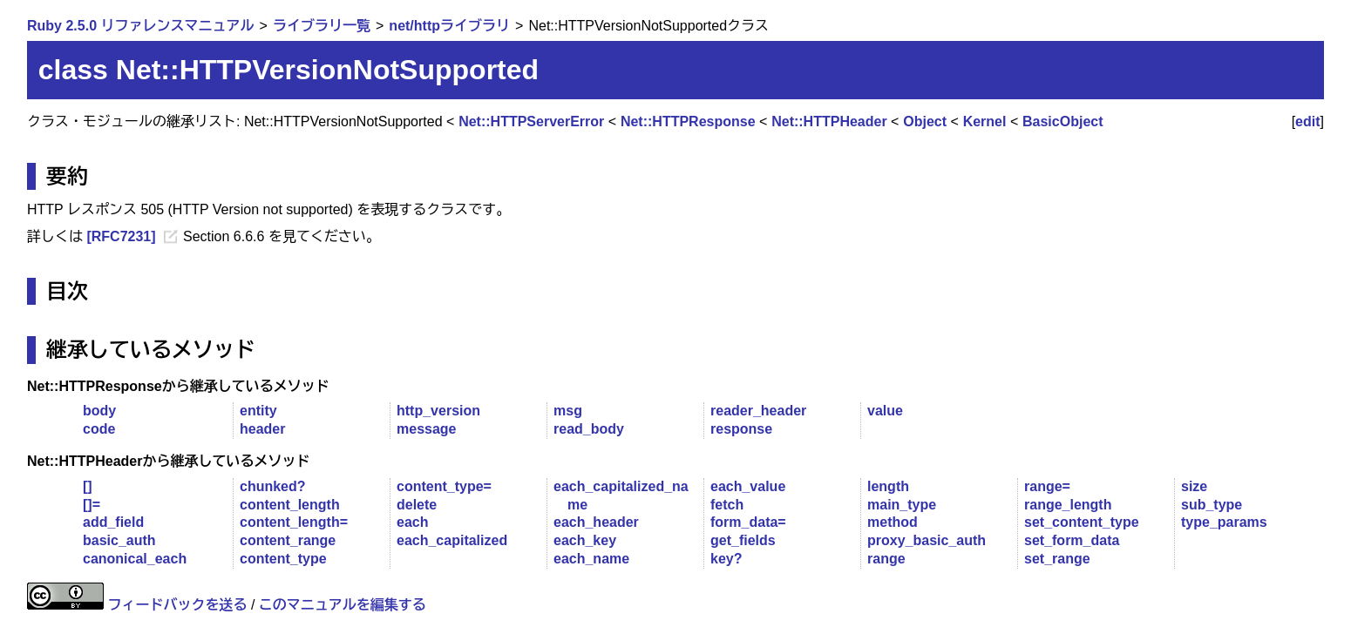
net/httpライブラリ (449, 25)
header (262, 428)
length (888, 486)
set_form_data (1071, 540)
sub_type (1211, 504)
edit (1307, 121)
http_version (438, 410)
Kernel (985, 121)
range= (1047, 486)
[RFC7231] (120, 236)
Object (925, 121)
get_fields (743, 540)
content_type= (444, 486)
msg (567, 410)
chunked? (273, 486)
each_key (584, 540)
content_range (288, 540)
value (885, 410)
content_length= (294, 522)
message (427, 428)
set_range (1057, 558)
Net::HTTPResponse (688, 121)
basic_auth (119, 540)
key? (726, 558)
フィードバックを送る (177, 604)
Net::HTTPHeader (828, 121)
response (741, 428)
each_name (591, 558)
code (99, 428)
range (886, 558)
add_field (113, 522)
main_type (901, 504)
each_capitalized (452, 540)
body (99, 410)
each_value (747, 486)
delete (417, 504)
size (1194, 486)
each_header (596, 522)
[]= (91, 504)
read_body (588, 428)
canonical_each (135, 558)
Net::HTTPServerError (531, 121)
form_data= (748, 522)
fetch (726, 504)
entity (258, 410)
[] (87, 486)
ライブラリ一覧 (321, 25)
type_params (1224, 522)
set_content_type (1081, 522)
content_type (283, 558)
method (892, 522)
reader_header (758, 410)
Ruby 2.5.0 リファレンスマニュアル (140, 25)
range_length (1067, 504)
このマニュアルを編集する (342, 604)
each (412, 522)
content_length (290, 504)
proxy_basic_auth (926, 540)
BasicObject (1062, 121)
